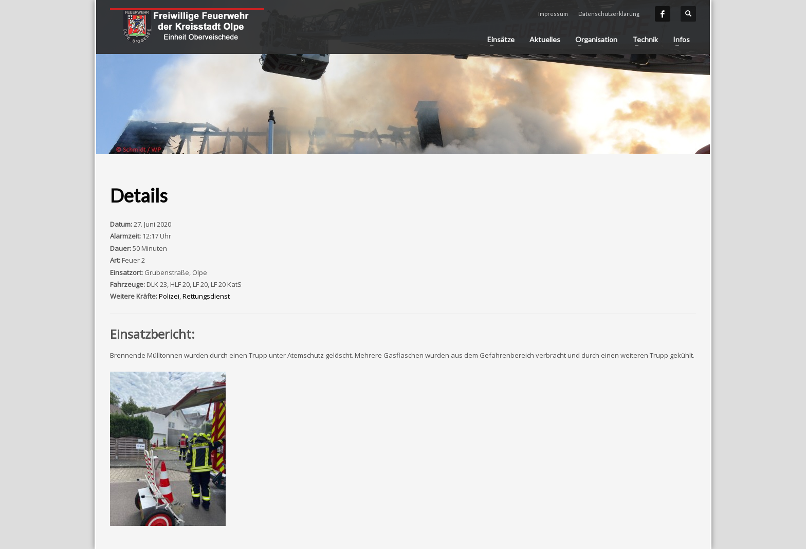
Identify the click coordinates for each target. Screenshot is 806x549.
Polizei (169, 296)
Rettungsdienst (206, 296)
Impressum (553, 13)
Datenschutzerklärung (608, 13)
